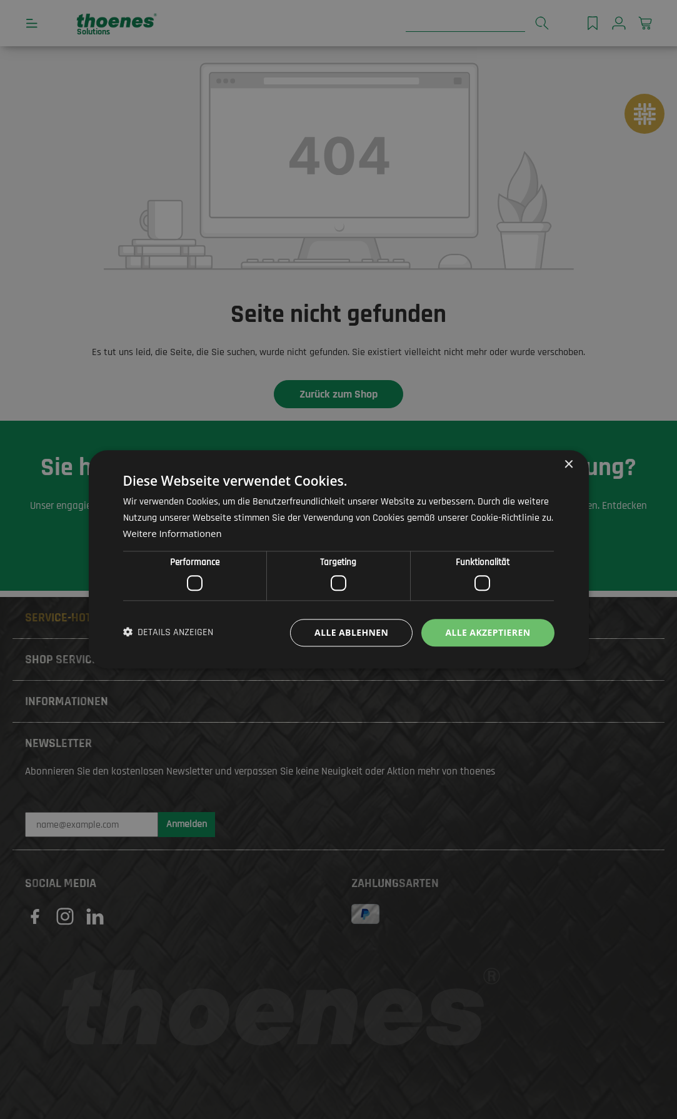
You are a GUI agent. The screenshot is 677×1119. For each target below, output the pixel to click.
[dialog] (338, 559)
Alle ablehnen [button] (351, 632)
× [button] (568, 464)
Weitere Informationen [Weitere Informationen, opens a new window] (173, 534)
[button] (168, 632)
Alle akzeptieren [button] (487, 632)
